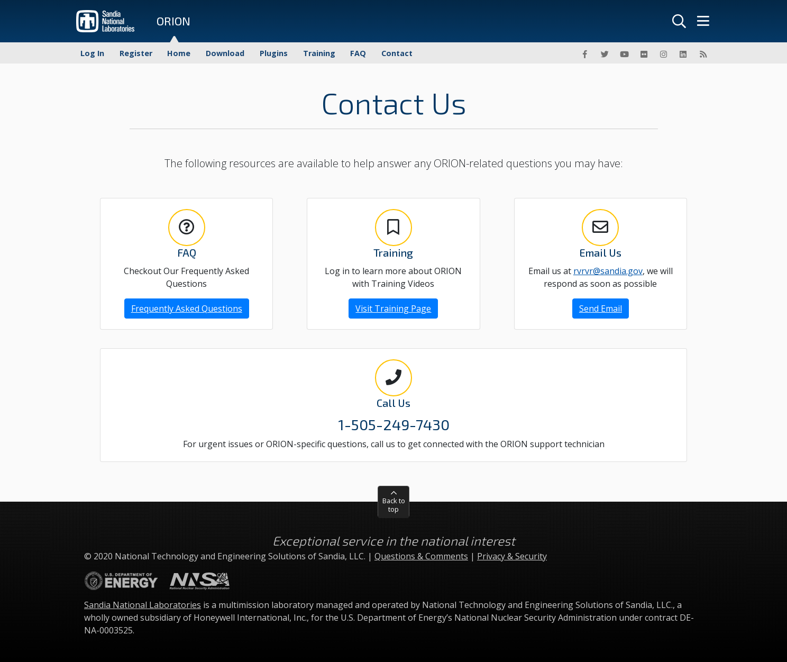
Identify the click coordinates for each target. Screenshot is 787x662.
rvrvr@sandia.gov (608, 271)
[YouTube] (624, 54)
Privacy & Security (512, 556)
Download (225, 53)
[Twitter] (604, 54)
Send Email (600, 308)
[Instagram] (664, 54)
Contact (397, 53)
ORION (173, 21)
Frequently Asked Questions (186, 308)
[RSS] (703, 54)
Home (178, 53)
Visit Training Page (393, 308)
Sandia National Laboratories (142, 605)
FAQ (358, 53)
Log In (92, 53)
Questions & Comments (421, 556)
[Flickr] (644, 54)
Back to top (393, 504)
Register (136, 53)
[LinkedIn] (683, 54)
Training (319, 53)
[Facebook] (585, 54)
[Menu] (703, 21)
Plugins (274, 53)
